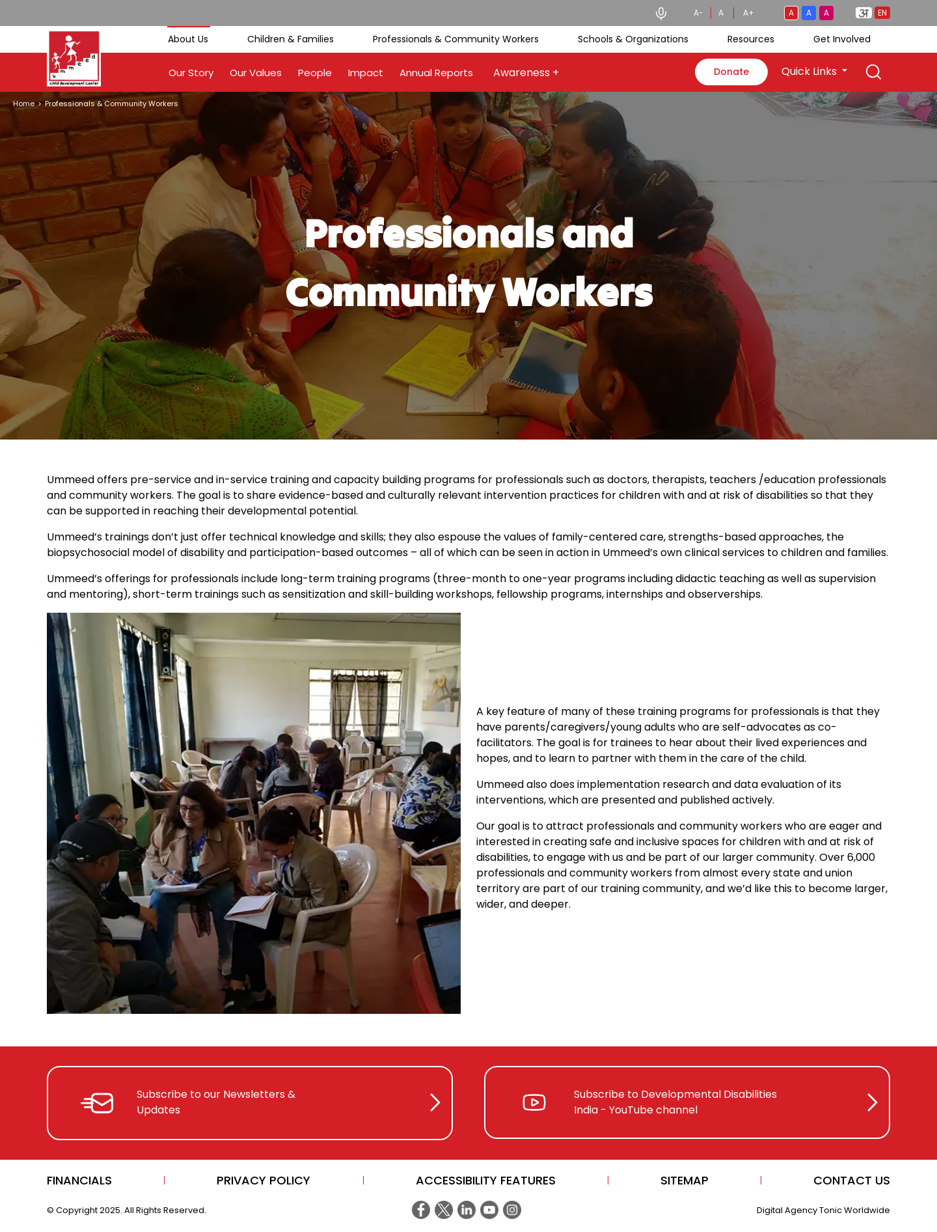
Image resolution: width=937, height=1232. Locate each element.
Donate (731, 71)
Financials (79, 1180)
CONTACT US (851, 1180)
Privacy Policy (263, 1180)
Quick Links (810, 71)
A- (698, 12)
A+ (748, 12)
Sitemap (684, 1180)
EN (882, 12)
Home (23, 103)
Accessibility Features (486, 1180)
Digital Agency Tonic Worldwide (823, 1210)
